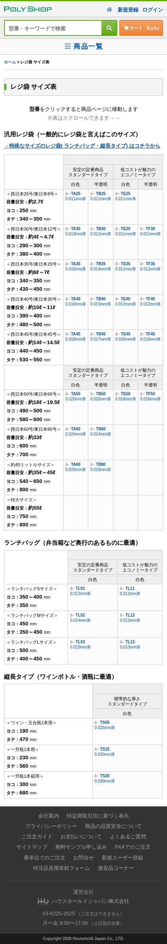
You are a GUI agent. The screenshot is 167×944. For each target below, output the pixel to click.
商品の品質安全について (113, 826)
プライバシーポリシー (51, 826)
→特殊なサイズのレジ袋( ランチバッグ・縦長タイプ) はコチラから (82, 146)
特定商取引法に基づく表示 (98, 816)
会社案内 (48, 816)
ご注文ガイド (36, 837)
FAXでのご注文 (133, 847)
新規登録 (128, 10)
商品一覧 (83, 46)
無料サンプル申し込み (81, 847)
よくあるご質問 (128, 837)
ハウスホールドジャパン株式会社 (90, 901)
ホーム (10, 62)
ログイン (152, 10)
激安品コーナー (116, 868)
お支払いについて (81, 837)
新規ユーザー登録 (122, 858)
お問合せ (83, 858)
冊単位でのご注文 (44, 858)
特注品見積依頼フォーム (61, 868)
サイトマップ (31, 847)
